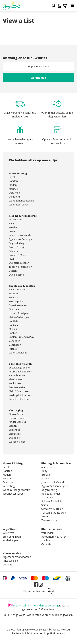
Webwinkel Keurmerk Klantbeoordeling (36, 605)
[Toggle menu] (72, 5)
